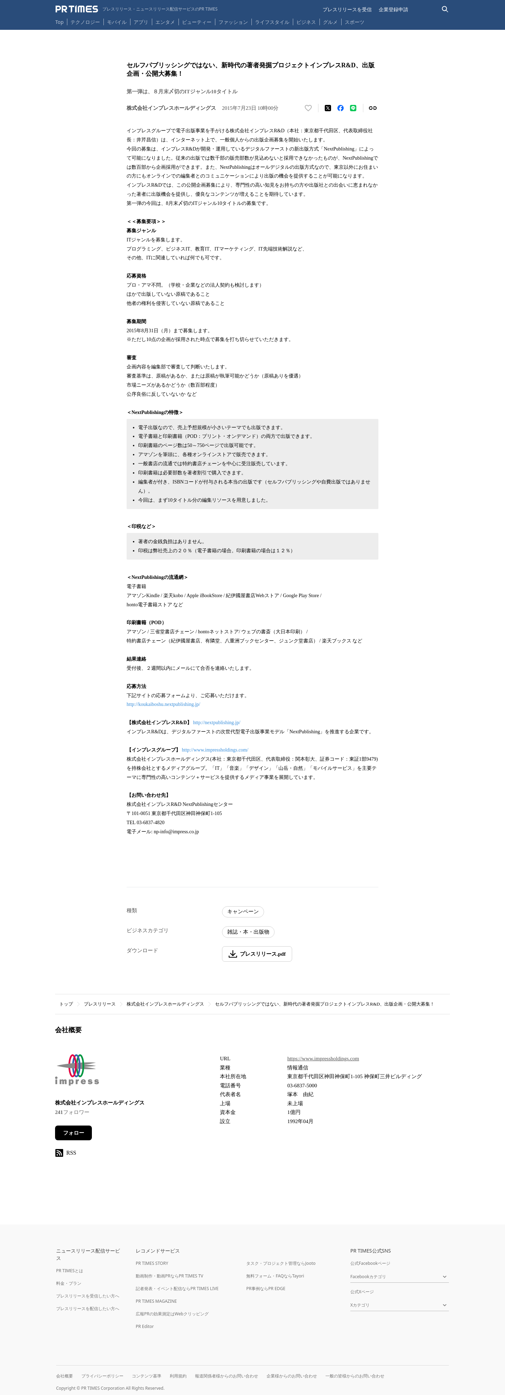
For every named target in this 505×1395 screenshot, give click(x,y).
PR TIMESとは (69, 1271)
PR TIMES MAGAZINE (156, 1301)
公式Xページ (362, 1292)
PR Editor (145, 1326)
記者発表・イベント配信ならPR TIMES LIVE (177, 1288)
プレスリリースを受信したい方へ (87, 1296)
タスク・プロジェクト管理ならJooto (280, 1263)
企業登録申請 (393, 9)
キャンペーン (243, 911)
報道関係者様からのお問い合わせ (226, 1376)
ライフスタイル (272, 22)
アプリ (141, 22)
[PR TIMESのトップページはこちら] (136, 9)
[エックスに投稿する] (328, 108)
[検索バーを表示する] (445, 9)
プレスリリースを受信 (347, 9)
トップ (66, 1004)
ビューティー (196, 22)
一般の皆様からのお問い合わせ (354, 1376)
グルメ (330, 22)
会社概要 (64, 1376)
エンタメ (165, 22)
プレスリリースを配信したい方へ (87, 1308)
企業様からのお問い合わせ (292, 1376)
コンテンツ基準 (146, 1376)
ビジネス (306, 22)
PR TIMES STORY (152, 1263)
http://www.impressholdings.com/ (215, 750)
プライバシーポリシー (102, 1376)
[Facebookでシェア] (340, 108)
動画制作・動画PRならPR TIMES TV (169, 1276)
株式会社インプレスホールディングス (165, 1004)
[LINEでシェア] (353, 108)
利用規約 (178, 1376)
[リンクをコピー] (372, 108)
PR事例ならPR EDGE (265, 1288)
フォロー (73, 1133)
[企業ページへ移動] (77, 1071)
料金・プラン (68, 1283)
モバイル (117, 22)
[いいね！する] (308, 108)
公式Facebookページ (370, 1263)
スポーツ (354, 22)
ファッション (233, 22)
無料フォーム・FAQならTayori (275, 1276)
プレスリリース (100, 1004)
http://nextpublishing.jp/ (216, 722)
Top (59, 22)
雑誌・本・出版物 (248, 932)
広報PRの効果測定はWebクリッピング (172, 1314)
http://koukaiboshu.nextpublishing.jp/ (163, 704)
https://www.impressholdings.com (323, 1058)
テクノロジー (85, 22)
